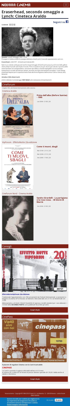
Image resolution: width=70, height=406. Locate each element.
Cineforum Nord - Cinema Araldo (17, 193)
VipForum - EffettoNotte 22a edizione (19, 142)
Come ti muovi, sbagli (47, 146)
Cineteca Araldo (9, 91)
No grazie (59, 400)
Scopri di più (35, 310)
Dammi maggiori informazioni (17, 405)
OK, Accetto (50, 400)
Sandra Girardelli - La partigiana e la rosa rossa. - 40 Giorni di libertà (52, 199)
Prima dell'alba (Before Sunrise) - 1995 (52, 96)
